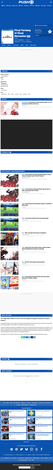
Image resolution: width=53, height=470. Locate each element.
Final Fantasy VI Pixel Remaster (22, 33)
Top (4, 402)
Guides (22, 45)
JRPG (9, 94)
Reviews (9, 45)
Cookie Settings (24, 404)
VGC (51, 458)
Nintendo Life (7, 458)
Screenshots (16, 45)
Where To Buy (33, 45)
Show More (26, 441)
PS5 (37, 193)
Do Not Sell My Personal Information (43, 454)
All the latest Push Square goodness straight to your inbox (26, 464)
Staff (11, 402)
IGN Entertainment (19, 454)
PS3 (41, 236)
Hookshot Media (9, 454)
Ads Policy (48, 402)
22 (16, 259)
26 (16, 186)
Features (43, 265)
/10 (41, 31)
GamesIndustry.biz (23, 460)
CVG (30, 460)
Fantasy (16, 94)
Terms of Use (42, 402)
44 (16, 229)
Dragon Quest (44, 179)
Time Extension (20, 458)
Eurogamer (46, 458)
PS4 (40, 107)
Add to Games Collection (41, 25)
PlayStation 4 (21, 40)
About (7, 402)
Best (29, 94)
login (28, 376)
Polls (40, 265)
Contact (28, 402)
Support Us (23, 402)
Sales (45, 208)
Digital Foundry (28, 458)
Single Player (3, 94)
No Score (37, 35)
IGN (41, 458)
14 (16, 273)
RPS (33, 460)
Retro (21, 94)
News (27, 45)
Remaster (25, 94)
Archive (18, 404)
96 (16, 244)
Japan (12, 94)
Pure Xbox (14, 458)
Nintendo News (36, 458)
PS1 (36, 236)
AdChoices (34, 454)
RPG (2, 79)
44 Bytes (29, 454)
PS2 (38, 236)
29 (16, 215)
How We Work (17, 402)
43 (16, 114)
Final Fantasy (3, 90)
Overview (3, 45)
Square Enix (17, 41)
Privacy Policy (35, 402)
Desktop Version (32, 404)
